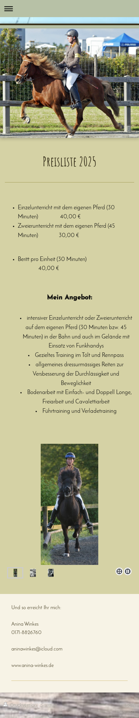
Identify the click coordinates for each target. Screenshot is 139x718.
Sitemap (48, 705)
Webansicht (125, 711)
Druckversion (20, 705)
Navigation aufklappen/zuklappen (69, 9)
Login (130, 705)
